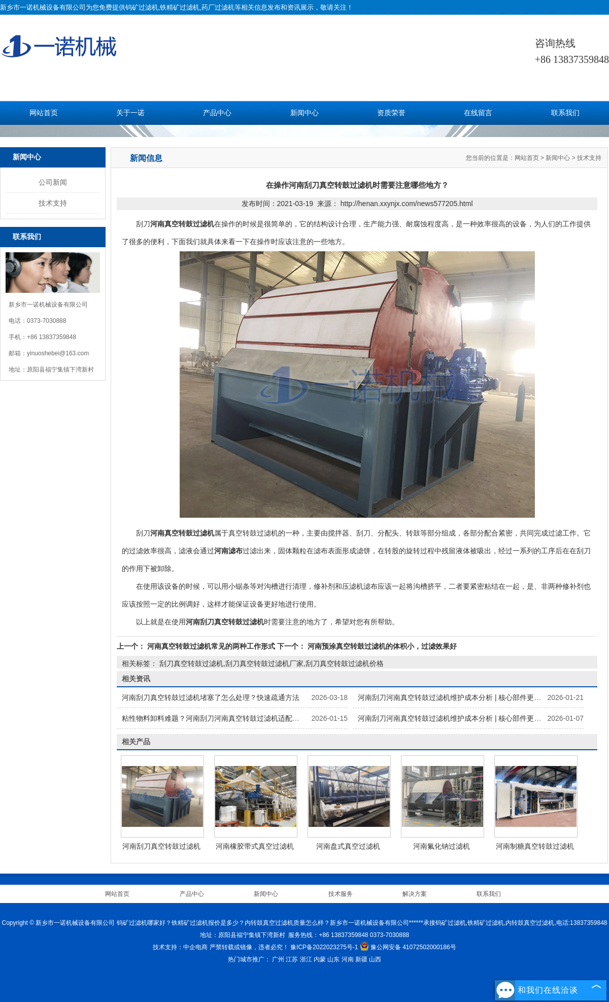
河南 (348, 959)
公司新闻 (53, 182)
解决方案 (414, 893)
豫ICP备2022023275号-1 (324, 947)
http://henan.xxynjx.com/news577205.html (407, 203)
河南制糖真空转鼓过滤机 (535, 846)
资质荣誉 (391, 113)
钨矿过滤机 (141, 7)
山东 (333, 959)
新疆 (361, 959)
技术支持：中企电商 (180, 947)
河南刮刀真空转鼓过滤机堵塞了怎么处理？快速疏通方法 (210, 697)
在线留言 (478, 113)
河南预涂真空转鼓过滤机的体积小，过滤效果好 (381, 646)
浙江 (306, 959)
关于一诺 (130, 113)
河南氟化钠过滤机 (441, 846)
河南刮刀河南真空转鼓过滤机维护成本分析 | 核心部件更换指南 (456, 697)
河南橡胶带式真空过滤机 (255, 846)
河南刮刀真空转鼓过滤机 (161, 846)
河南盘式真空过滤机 (348, 846)
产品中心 (217, 113)
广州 (278, 959)
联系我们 (565, 113)
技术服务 (340, 893)
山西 (375, 959)
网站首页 (43, 113)
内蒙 (320, 959)
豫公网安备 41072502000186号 (408, 947)
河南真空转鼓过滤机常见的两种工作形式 (211, 646)
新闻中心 (304, 113)
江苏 (292, 959)
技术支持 (53, 203)
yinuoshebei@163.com (58, 353)
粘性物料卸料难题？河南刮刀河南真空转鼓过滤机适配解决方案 (221, 718)
